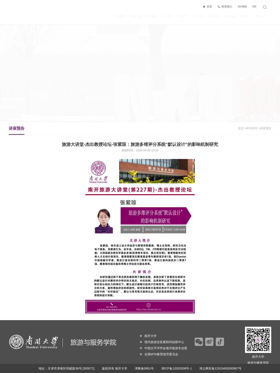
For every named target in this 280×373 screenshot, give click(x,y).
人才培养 (167, 16)
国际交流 (214, 16)
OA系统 (242, 6)
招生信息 (230, 16)
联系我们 (227, 6)
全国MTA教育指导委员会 (159, 354)
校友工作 (261, 16)
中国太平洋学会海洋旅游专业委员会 (166, 348)
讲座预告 (16, 130)
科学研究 (183, 17)
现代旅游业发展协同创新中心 (162, 342)
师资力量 (136, 16)
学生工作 (246, 16)
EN (254, 6)
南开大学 (148, 336)
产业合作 (198, 16)
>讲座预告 (264, 128)
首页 (209, 6)
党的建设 (151, 16)
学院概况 (120, 16)
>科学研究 (250, 128)
